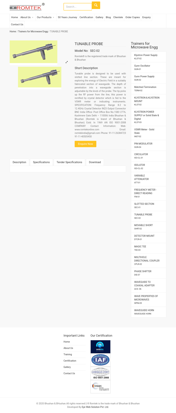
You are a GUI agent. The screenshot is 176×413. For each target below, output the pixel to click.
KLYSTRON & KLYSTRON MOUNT (147, 101)
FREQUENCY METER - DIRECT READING (145, 193)
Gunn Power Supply (144, 78)
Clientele (118, 17)
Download (95, 162)
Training (68, 354)
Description (19, 162)
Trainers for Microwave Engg (33, 31)
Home (14, 17)
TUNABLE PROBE (143, 216)
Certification (86, 17)
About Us (25, 17)
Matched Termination (145, 89)
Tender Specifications (69, 162)
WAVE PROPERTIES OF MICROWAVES (146, 299)
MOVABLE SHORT (143, 227)
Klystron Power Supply (146, 57)
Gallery (99, 17)
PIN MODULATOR (143, 145)
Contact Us (17, 24)
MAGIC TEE (140, 248)
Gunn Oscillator (142, 67)
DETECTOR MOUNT (144, 238)
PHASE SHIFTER (143, 273)
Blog (108, 17)
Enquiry (146, 17)
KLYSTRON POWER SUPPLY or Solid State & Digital (146, 117)
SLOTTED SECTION (144, 206)
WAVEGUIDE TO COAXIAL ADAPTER (144, 285)
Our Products (44, 17)
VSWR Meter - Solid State (144, 133)
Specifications (41, 162)
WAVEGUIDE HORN (144, 312)
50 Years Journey (67, 17)
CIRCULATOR (141, 156)
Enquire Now (85, 143)
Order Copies (132, 17)
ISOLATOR (139, 167)
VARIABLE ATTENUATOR (141, 179)
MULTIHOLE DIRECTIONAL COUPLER (147, 260)
